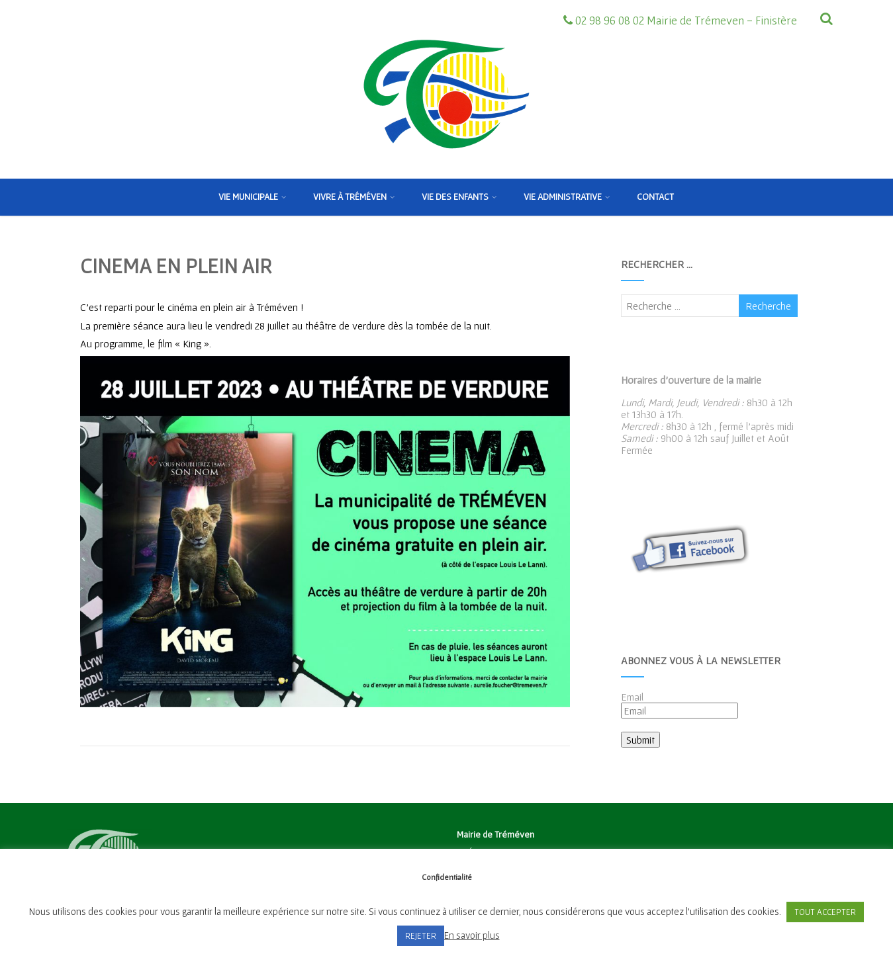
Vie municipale (252, 196)
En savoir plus (472, 935)
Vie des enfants (459, 196)
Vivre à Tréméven (354, 196)
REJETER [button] (420, 936)
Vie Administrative (567, 196)
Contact (655, 196)
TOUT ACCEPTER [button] (825, 912)
